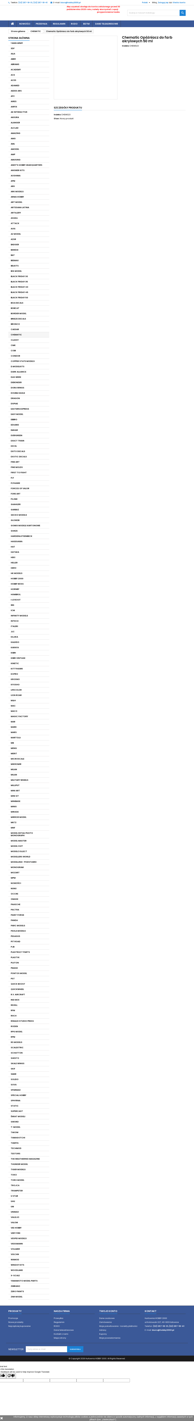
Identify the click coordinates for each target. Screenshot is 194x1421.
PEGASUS (15, 936)
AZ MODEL (16, 234)
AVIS (13, 228)
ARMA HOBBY (17, 196)
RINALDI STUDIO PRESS (22, 1021)
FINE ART (15, 461)
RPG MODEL (16, 1031)
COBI (13, 350)
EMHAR (14, 430)
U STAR (14, 1196)
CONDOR (15, 355)
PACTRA (15, 909)
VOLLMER (15, 1249)
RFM (13, 1010)
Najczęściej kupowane (19, 1326)
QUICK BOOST (18, 983)
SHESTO (15, 1058)
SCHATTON (17, 1052)
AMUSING (15, 159)
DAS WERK (16, 377)
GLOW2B (15, 520)
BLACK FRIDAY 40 (19, 287)
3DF (13, 48)
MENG (14, 748)
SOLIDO (14, 1079)
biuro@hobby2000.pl (70, 2)
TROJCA (15, 1185)
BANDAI (14, 249)
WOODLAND (17, 1270)
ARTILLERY (16, 212)
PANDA (14, 920)
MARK (14, 727)
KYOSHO (15, 684)
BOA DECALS (17, 302)
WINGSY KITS (17, 1264)
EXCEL (14, 446)
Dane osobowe (107, 1318)
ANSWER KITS (18, 170)
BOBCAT (15, 308)
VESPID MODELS (19, 1238)
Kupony (103, 1334)
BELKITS (15, 265)
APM (13, 180)
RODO (74, 23)
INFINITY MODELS (19, 615)
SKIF (13, 1068)
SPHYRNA (15, 1100)
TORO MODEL (17, 1180)
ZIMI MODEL (16, 1296)
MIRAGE (15, 811)
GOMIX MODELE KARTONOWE (25, 525)
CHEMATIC (16, 334)
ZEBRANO (15, 1286)
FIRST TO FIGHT (19, 472)
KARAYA (15, 647)
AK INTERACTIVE (19, 112)
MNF (13, 827)
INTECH (14, 621)
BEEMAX (15, 260)
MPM (13, 877)
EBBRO (14, 419)
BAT (13, 255)
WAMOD (15, 1259)
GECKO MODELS (19, 515)
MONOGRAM (17, 867)
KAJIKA (14, 636)
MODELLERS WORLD (20, 856)
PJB (12, 946)
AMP (13, 154)
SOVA (14, 1084)
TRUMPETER (17, 1190)
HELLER (14, 562)
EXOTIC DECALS (19, 456)
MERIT (14, 753)
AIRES (14, 101)
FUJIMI (14, 499)
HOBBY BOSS (17, 583)
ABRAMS (15, 64)
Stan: (56, 118)
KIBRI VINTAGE (18, 658)
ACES (13, 80)
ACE (13, 74)
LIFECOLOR (16, 689)
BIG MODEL (16, 271)
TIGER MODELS (18, 1169)
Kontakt (150, 1311)
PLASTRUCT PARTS (20, 952)
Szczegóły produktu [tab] (68, 107)
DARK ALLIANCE (18, 371)
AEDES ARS (16, 90)
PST (13, 978)
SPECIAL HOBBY (18, 1095)
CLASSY (15, 340)
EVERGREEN (16, 435)
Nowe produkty (15, 1322)
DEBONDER (16, 382)
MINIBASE (15, 801)
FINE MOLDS (17, 467)
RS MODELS (16, 1042)
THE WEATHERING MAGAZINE (25, 1158)
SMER (13, 1074)
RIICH (14, 1015)
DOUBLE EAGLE (18, 393)
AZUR (13, 239)
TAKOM (14, 1132)
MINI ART (15, 790)
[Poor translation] (11, 1376)
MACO (14, 711)
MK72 (13, 822)
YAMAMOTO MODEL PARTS (24, 1280)
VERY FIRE (15, 1233)
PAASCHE (15, 904)
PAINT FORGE (17, 915)
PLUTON (15, 962)
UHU (13, 1201)
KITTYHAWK (17, 668)
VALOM (14, 1222)
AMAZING (15, 133)
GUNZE (14, 530)
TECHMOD (16, 1148)
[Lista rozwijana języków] (145, 2)
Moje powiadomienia (109, 1337)
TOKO (14, 1174)
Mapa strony (60, 1337)
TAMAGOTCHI (18, 1137)
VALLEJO (15, 1217)
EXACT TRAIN (17, 440)
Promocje (13, 1318)
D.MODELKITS (17, 366)
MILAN (14, 769)
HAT (13, 546)
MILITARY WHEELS (19, 780)
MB (12, 742)
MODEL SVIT (17, 846)
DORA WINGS (17, 387)
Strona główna (19, 38)
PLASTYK (15, 957)
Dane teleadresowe (106, 23)
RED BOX (15, 999)
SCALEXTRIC (17, 1047)
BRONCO (15, 324)
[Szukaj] (156, 13)
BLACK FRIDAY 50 (19, 297)
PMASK (14, 968)
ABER (13, 59)
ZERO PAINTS (17, 1291)
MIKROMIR (16, 764)
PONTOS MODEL (19, 973)
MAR (13, 721)
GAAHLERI (16, 504)
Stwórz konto (179, 2)
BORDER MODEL (18, 313)
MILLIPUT (15, 785)
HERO (13, 568)
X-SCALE (15, 1275)
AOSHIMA (15, 175)
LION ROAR (16, 695)
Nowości (24, 23)
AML (13, 143)
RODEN (14, 1026)
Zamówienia (105, 1322)
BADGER (15, 244)
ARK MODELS (17, 191)
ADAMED (15, 85)
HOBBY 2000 (17, 578)
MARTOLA (16, 737)
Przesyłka (41, 23)
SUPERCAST (17, 1111)
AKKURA (15, 117)
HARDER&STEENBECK (21, 536)
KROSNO (15, 679)
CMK (13, 345)
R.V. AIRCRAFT (18, 994)
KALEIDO (15, 642)
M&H (13, 700)
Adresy (102, 1330)
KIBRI (13, 652)
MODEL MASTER (19, 840)
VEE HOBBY (16, 1227)
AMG (13, 138)
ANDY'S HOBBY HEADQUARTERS (26, 165)
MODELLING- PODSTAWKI (24, 862)
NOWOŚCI (16, 883)
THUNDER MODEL (19, 1164)
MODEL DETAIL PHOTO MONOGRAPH (22, 834)
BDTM (86, 23)
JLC (13, 631)
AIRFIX (14, 106)
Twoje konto (108, 1311)
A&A (13, 53)
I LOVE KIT (16, 599)
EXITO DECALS (18, 451)
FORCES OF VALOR (20, 488)
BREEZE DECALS (18, 318)
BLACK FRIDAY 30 (19, 276)
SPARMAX (16, 1090)
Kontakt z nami (61, 1334)
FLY (12, 477)
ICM (13, 610)
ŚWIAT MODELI (18, 1116)
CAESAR (15, 329)
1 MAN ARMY (17, 43)
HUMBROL (16, 594)
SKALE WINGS (17, 1063)
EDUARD (15, 424)
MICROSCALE (17, 758)
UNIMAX (15, 1211)
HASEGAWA (16, 541)
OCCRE (14, 893)
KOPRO (14, 674)
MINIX (14, 806)
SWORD (15, 1121)
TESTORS (15, 1153)
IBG (12, 605)
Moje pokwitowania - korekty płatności (118, 1326)
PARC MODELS (18, 925)
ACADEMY (16, 69)
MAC (13, 705)
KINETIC (15, 663)
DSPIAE (14, 403)
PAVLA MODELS (18, 930)
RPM (13, 1036)
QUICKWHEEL (17, 989)
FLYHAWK (15, 483)
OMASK (14, 899)
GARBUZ (15, 509)
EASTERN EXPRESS (20, 408)
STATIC (14, 1105)
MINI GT (15, 795)
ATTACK (15, 223)
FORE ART (15, 493)
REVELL (14, 1005)
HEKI (13, 557)
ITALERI (14, 626)
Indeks (125, 46)
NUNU (14, 888)
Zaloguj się (163, 2)
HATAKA (15, 552)
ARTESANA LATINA (20, 207)
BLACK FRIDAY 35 (19, 281)
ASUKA (14, 218)
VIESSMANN (17, 1243)
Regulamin (59, 23)
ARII (13, 186)
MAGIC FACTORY (19, 716)
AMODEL (15, 149)
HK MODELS (16, 573)
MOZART (15, 872)
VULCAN (15, 1254)
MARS (14, 732)
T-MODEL (15, 1127)
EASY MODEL (17, 414)
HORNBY (15, 589)
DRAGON (15, 398)
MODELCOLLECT (19, 851)
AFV (13, 96)
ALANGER (15, 122)
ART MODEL (16, 202)
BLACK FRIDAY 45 (19, 292)
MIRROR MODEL (18, 817)
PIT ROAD (15, 941)
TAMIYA (14, 1143)
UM (12, 1206)
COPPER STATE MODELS (23, 361)
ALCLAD (14, 127)
